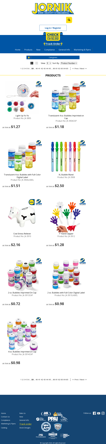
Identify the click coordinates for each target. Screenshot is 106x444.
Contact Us (5, 417)
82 (59, 68)
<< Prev (75, 68)
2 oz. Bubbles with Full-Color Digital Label (66, 292)
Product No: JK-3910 (22, 236)
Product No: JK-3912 (66, 236)
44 (47, 68)
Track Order (53, 43)
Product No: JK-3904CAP (66, 121)
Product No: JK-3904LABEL (22, 180)
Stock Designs (24, 428)
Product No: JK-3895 (22, 118)
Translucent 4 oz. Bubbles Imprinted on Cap (66, 117)
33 (32, 68)
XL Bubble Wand (66, 174)
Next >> (83, 68)
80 (54, 68)
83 (62, 68)
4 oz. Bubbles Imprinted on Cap (22, 351)
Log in (48, 28)
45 (50, 68)
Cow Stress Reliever (22, 233)
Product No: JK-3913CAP (22, 295)
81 (57, 68)
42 (42, 68)
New (38, 49)
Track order (25, 423)
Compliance (49, 49)
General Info (64, 49)
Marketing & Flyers (82, 49)
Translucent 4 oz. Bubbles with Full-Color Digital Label (22, 176)
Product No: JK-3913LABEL (66, 295)
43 (44, 68)
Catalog (4, 428)
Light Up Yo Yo (22, 115)
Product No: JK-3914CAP (22, 354)
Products (28, 49)
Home (17, 49)
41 (39, 68)
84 (64, 68)
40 (37, 68)
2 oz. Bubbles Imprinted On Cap (22, 292)
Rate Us (22, 413)
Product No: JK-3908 (66, 177)
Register (57, 28)
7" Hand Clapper (66, 233)
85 (67, 68)
